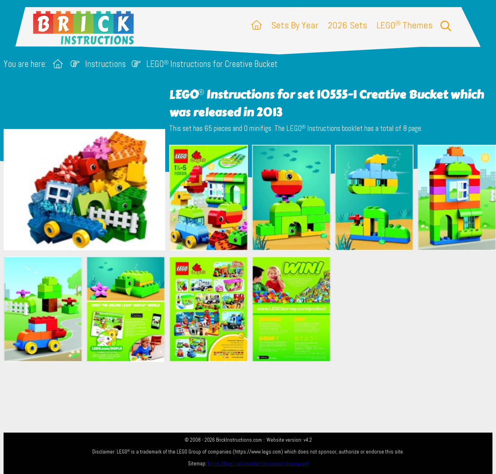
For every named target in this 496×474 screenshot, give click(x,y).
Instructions (105, 64)
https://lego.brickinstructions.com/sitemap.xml (258, 463)
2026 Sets (347, 25)
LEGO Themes (405, 25)
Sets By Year (294, 25)
